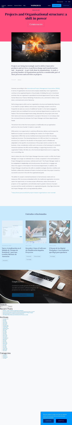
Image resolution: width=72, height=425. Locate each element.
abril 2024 (4, 333)
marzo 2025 (5, 322)
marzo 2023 (5, 342)
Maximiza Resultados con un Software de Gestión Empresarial (13, 313)
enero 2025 (5, 324)
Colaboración (5, 354)
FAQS (3, 6)
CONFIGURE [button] (48, 420)
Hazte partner (60, 1)
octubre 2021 (5, 348)
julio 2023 (4, 340)
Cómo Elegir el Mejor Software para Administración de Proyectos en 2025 (15, 314)
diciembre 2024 (5, 325)
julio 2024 (4, 330)
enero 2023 (5, 344)
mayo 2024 (5, 332)
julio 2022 (4, 345)
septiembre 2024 (6, 328)
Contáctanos (66, 5)
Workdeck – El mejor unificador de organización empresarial (13, 310)
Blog (24, 5)
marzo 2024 (5, 334)
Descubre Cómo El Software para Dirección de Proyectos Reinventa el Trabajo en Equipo (18, 312)
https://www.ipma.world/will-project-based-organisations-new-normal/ (33, 193)
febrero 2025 (5, 323)
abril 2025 (4, 321)
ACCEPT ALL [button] (61, 420)
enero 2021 (5, 350)
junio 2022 (4, 346)
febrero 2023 (5, 343)
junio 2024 (4, 331)
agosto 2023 (5, 339)
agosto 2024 (5, 329)
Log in (49, 5)
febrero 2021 (5, 349)
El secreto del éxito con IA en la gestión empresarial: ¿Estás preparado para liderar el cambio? (19, 311)
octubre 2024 (5, 327)
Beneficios (10, 5)
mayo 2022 (5, 347)
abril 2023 (4, 341)
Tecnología (4, 358)
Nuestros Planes (18, 5)
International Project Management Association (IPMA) (43, 88)
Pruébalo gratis (56, 5)
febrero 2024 (5, 335)
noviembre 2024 (5, 326)
